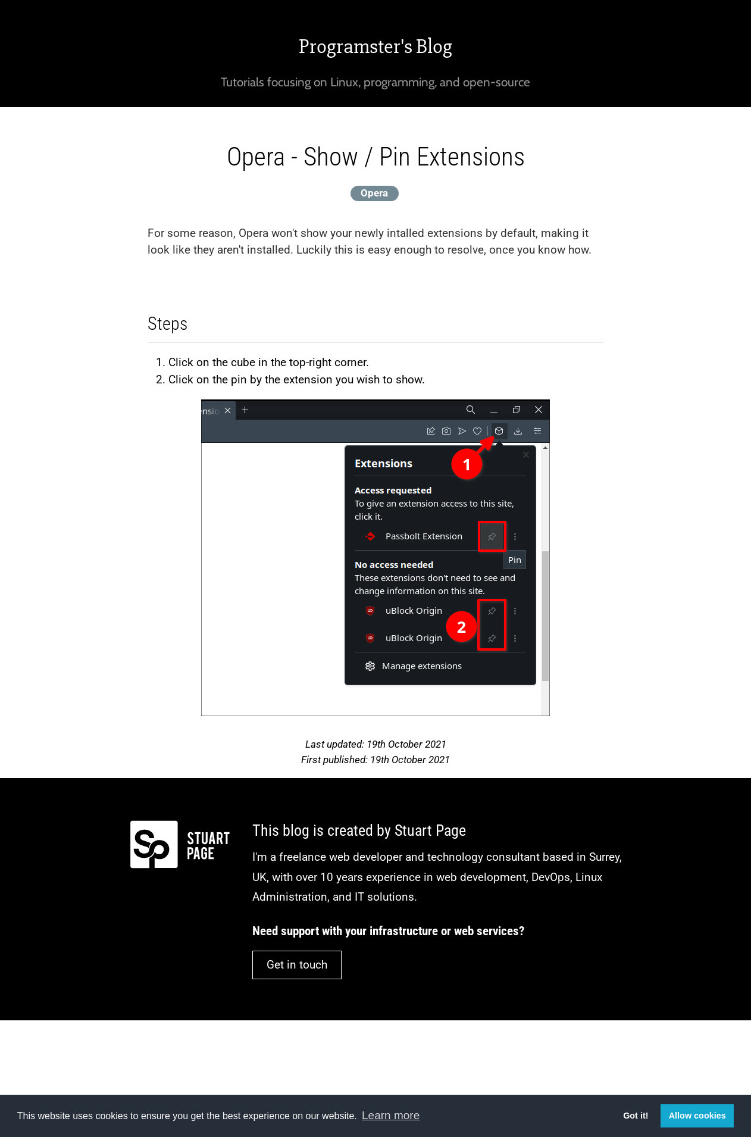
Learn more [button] (391, 1115)
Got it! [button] (635, 1115)
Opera (374, 193)
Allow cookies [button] (697, 1115)
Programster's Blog (375, 46)
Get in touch (297, 965)
